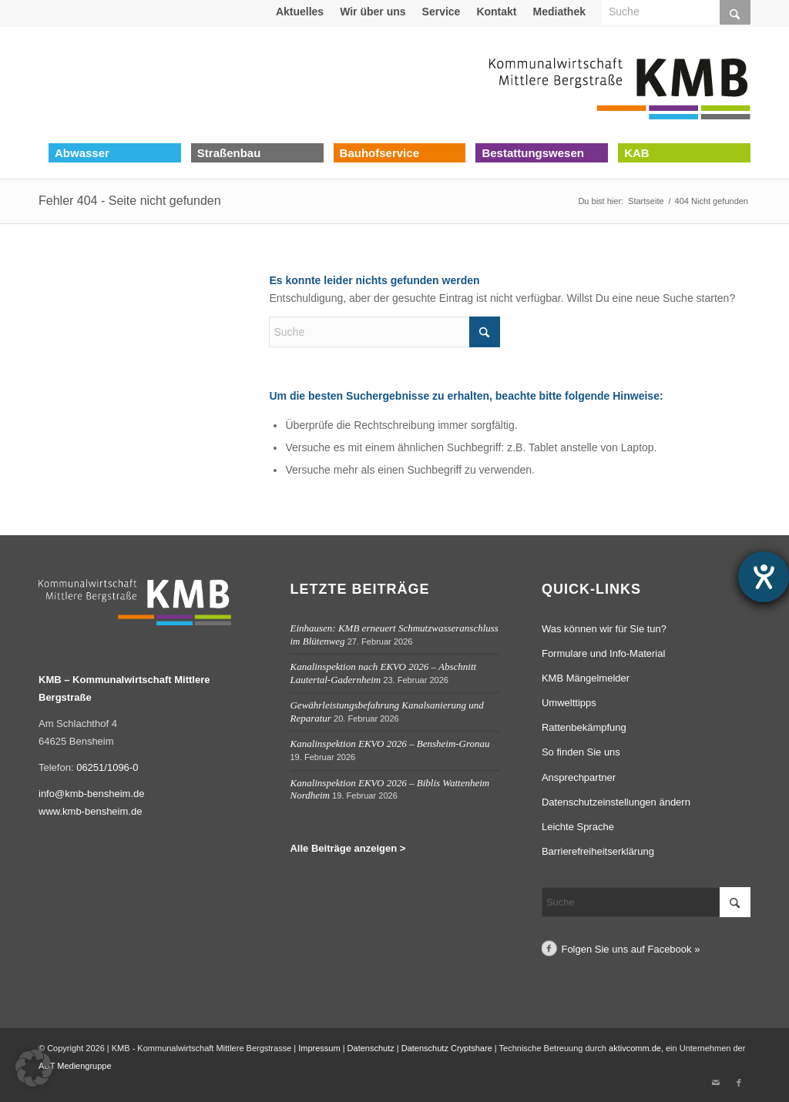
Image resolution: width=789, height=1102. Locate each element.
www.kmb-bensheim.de (90, 811)
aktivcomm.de (635, 1048)
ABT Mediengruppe (75, 1065)
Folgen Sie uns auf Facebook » (630, 949)
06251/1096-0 (107, 767)
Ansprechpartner (579, 777)
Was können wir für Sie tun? (604, 629)
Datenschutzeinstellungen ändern (616, 802)
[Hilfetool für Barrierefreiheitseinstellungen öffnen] (763, 576)
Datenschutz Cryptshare (448, 1048)
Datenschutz (370, 1048)
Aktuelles (300, 11)
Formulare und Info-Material (603, 653)
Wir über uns (372, 11)
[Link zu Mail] (715, 1082)
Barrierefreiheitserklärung (598, 851)
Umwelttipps (569, 702)
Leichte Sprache (578, 826)
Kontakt (496, 11)
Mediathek (559, 11)
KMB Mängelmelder (586, 678)
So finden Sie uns (581, 752)
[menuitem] (300, 11)
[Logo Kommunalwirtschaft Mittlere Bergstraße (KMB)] (619, 84)
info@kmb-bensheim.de (91, 793)
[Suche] (384, 332)
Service (441, 11)
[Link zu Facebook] (738, 1082)
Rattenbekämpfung (584, 727)
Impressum (319, 1048)
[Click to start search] (484, 332)
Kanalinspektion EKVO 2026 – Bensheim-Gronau (389, 743)
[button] (34, 1068)
